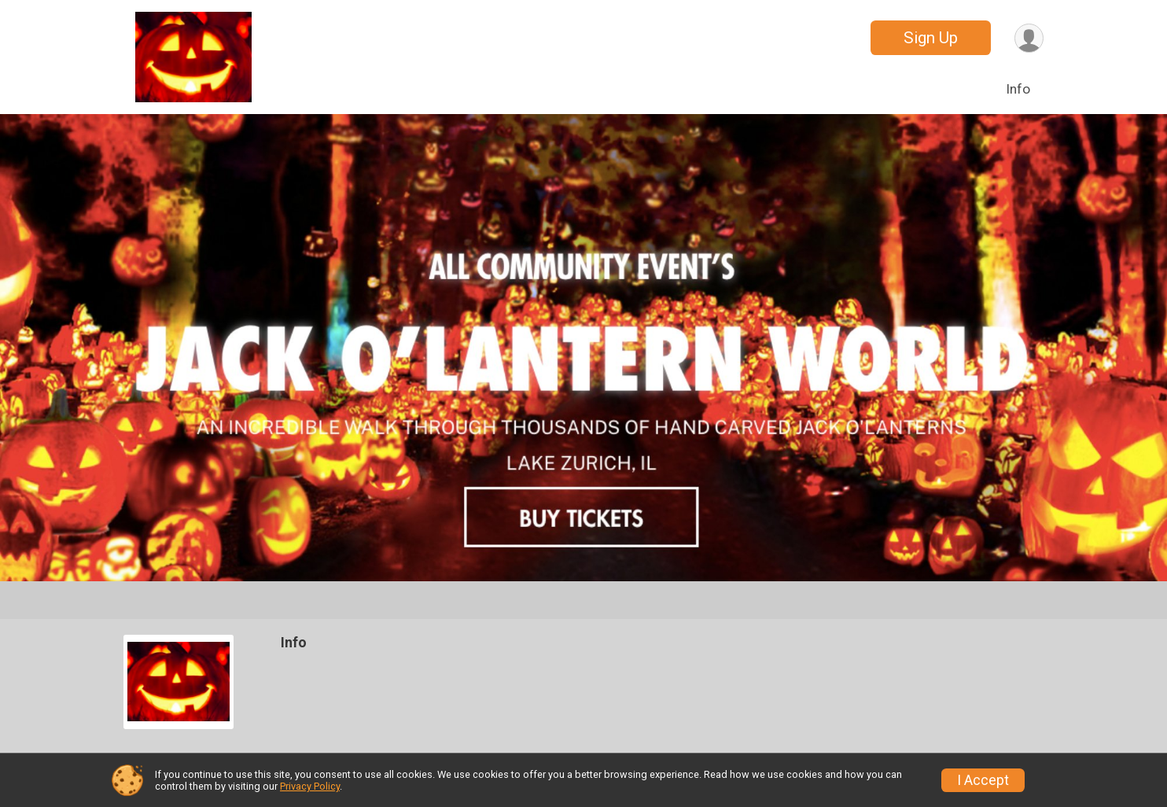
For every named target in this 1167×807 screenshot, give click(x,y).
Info (1018, 89)
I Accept (983, 780)
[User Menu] (1029, 38)
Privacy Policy (310, 786)
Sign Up (931, 37)
